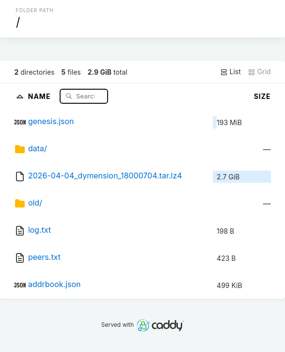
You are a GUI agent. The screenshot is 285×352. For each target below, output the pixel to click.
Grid (259, 71)
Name (40, 96)
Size (262, 96)
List (230, 71)
